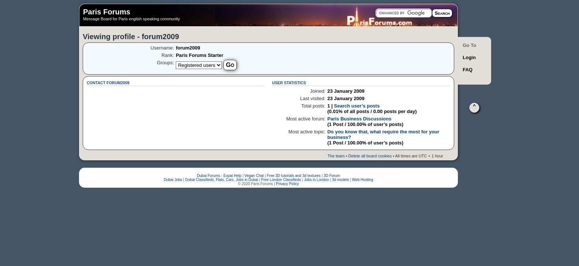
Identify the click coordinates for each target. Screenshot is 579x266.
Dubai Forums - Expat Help (219, 176)
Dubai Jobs (173, 180)
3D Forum (331, 176)
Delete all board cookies (369, 156)
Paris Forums (106, 12)
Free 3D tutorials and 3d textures (294, 176)
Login (469, 57)
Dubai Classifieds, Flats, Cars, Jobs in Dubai (221, 180)
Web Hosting (362, 180)
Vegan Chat (254, 176)
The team (336, 156)
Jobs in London (316, 180)
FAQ (468, 69)
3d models (340, 180)
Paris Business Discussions (359, 119)
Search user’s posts (357, 106)
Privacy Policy (287, 184)
